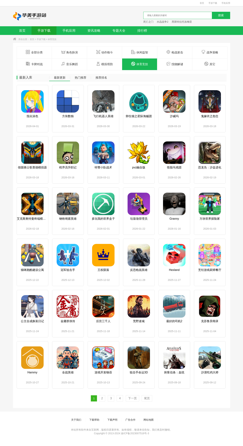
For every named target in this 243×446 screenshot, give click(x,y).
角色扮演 (69, 52)
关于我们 (76, 419)
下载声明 (112, 419)
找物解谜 (174, 64)
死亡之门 (148, 21)
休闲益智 (139, 52)
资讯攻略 (93, 30)
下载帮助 (94, 419)
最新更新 (59, 77)
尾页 (147, 398)
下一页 (132, 398)
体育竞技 (52, 39)
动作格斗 (104, 52)
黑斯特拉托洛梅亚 (182, 21)
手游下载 (212, 3)
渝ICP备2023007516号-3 (135, 433)
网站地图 (148, 419)
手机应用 (225, 3)
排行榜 (142, 30)
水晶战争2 (162, 21)
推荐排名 (101, 77)
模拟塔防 (104, 64)
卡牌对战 (34, 64)
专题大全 (118, 30)
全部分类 (34, 52)
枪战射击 (174, 52)
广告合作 (130, 419)
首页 (202, 3)
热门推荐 (80, 77)
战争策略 (209, 52)
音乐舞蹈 (69, 64)
